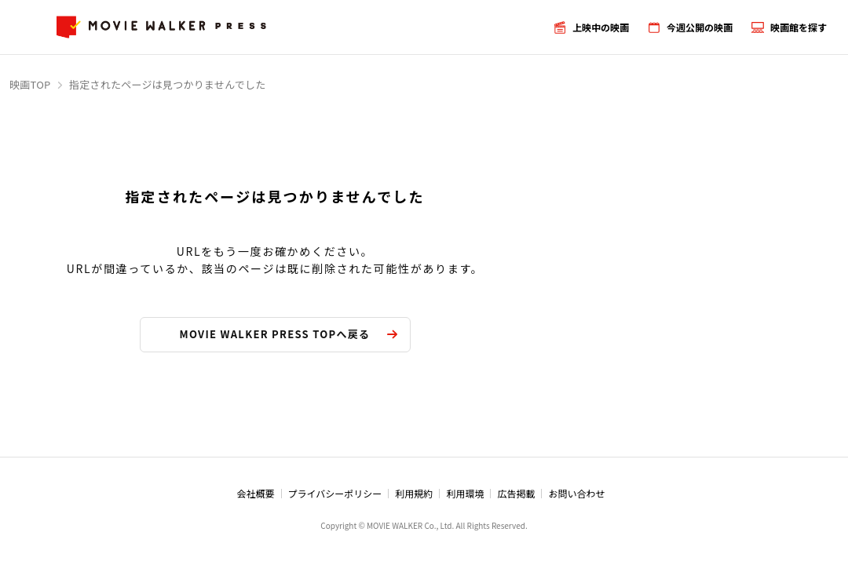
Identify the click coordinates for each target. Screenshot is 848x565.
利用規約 (414, 493)
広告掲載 (516, 493)
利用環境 (465, 493)
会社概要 (256, 493)
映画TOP (30, 84)
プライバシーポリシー (335, 493)
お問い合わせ (576, 493)
